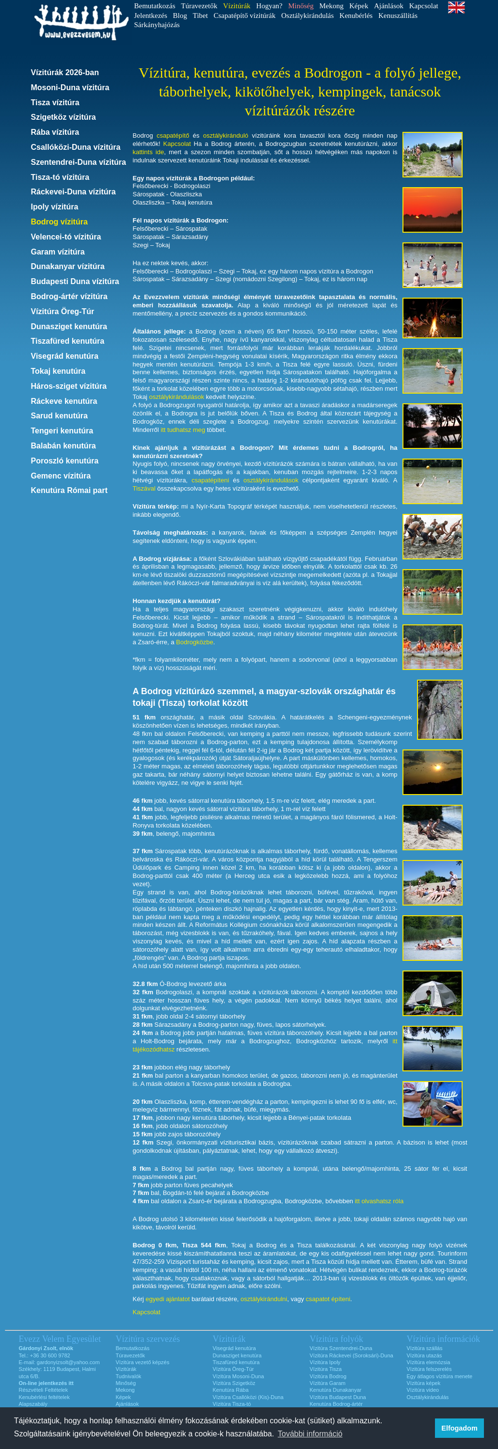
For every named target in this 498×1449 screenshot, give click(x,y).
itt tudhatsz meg (183, 429)
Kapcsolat (423, 6)
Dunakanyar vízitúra (68, 266)
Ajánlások (388, 6)
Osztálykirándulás (307, 15)
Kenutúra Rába (231, 1390)
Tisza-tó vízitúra (60, 177)
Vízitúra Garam (328, 1383)
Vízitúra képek (424, 1383)
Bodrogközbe (194, 642)
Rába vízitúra (55, 132)
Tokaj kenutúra (58, 371)
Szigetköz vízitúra (63, 117)
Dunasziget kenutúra (69, 326)
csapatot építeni (328, 1299)
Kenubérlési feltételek (44, 1397)
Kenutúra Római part (69, 490)
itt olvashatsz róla (379, 1201)
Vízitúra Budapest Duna (338, 1397)
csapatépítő (173, 135)
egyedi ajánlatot (167, 1299)
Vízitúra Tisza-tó (232, 1404)
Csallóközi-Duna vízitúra (76, 147)
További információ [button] (310, 1434)
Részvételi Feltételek (43, 1390)
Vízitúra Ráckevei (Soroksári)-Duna (351, 1355)
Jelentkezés (150, 15)
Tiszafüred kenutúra (68, 341)
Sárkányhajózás (157, 25)
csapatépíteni (210, 480)
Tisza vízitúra (55, 102)
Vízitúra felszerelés (429, 1369)
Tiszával (144, 488)
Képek (358, 6)
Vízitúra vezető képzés (143, 1362)
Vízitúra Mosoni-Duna (238, 1376)
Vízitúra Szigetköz (234, 1383)
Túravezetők (199, 6)
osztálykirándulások (176, 396)
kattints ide (148, 152)
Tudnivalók (129, 1376)
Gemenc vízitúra (61, 476)
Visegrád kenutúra (64, 356)
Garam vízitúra (58, 252)
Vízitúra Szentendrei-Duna (341, 1348)
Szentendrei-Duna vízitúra (78, 162)
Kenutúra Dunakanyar (336, 1390)
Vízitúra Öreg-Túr (63, 311)
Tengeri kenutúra (62, 431)
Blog (180, 15)
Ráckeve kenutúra (64, 401)
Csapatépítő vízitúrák (244, 15)
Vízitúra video (423, 1390)
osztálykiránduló (225, 135)
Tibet (200, 15)
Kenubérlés (355, 15)
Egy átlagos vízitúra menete (440, 1376)
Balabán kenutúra (63, 446)
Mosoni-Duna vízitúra (70, 87)
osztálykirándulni (264, 1299)
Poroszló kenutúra (65, 461)
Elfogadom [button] (459, 1428)
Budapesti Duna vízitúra (75, 281)
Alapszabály (33, 1404)
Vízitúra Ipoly (325, 1362)
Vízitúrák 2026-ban (65, 72)
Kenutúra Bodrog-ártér (336, 1404)
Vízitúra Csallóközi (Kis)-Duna (248, 1397)
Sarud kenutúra (59, 416)
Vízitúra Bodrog (328, 1376)
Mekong (332, 6)
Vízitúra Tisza (326, 1369)
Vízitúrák (126, 1369)
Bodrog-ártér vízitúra (69, 296)
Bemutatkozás (155, 6)
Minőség (126, 1383)
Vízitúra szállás (425, 1348)
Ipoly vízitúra (55, 207)
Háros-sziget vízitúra (69, 386)
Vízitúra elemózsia (428, 1362)
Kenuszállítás (398, 15)
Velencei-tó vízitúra (66, 237)
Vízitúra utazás (424, 1355)
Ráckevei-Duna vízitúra (73, 192)
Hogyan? (269, 6)
